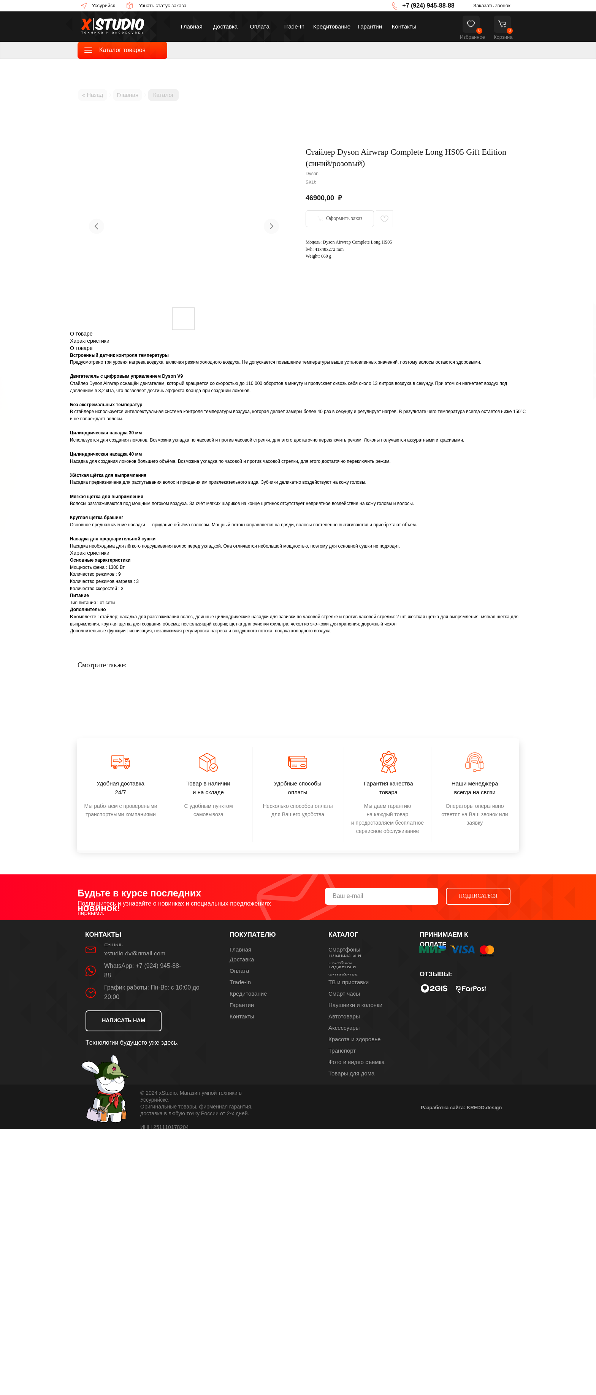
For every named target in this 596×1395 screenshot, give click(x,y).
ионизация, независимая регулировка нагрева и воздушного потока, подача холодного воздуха (229, 630)
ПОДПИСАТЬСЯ (478, 896)
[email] (381, 896)
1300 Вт (116, 567)
